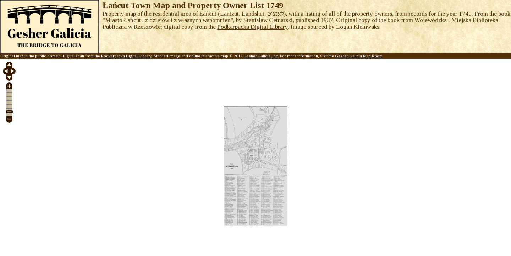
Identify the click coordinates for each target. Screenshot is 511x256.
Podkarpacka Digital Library (252, 26)
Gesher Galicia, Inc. (261, 56)
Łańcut (207, 13)
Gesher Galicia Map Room (359, 56)
